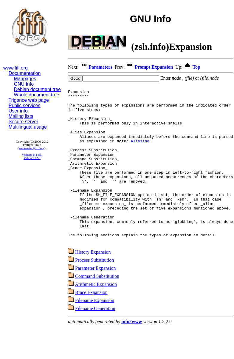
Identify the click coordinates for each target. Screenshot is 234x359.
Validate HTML (32, 154)
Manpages (25, 78)
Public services (25, 105)
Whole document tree (36, 94)
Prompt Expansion (149, 67)
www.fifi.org (15, 67)
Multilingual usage (28, 127)
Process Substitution (94, 291)
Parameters (96, 67)
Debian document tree (37, 89)
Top (192, 67)
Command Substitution (97, 307)
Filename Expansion (94, 331)
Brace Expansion (91, 323)
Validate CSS (32, 158)
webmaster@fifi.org (31, 148)
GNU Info (24, 84)
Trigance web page (29, 100)
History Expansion (93, 283)
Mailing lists (21, 116)
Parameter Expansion (95, 299)
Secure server (23, 121)
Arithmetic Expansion (96, 315)
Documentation (25, 73)
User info (18, 110)
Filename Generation (95, 339)
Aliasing (140, 152)
